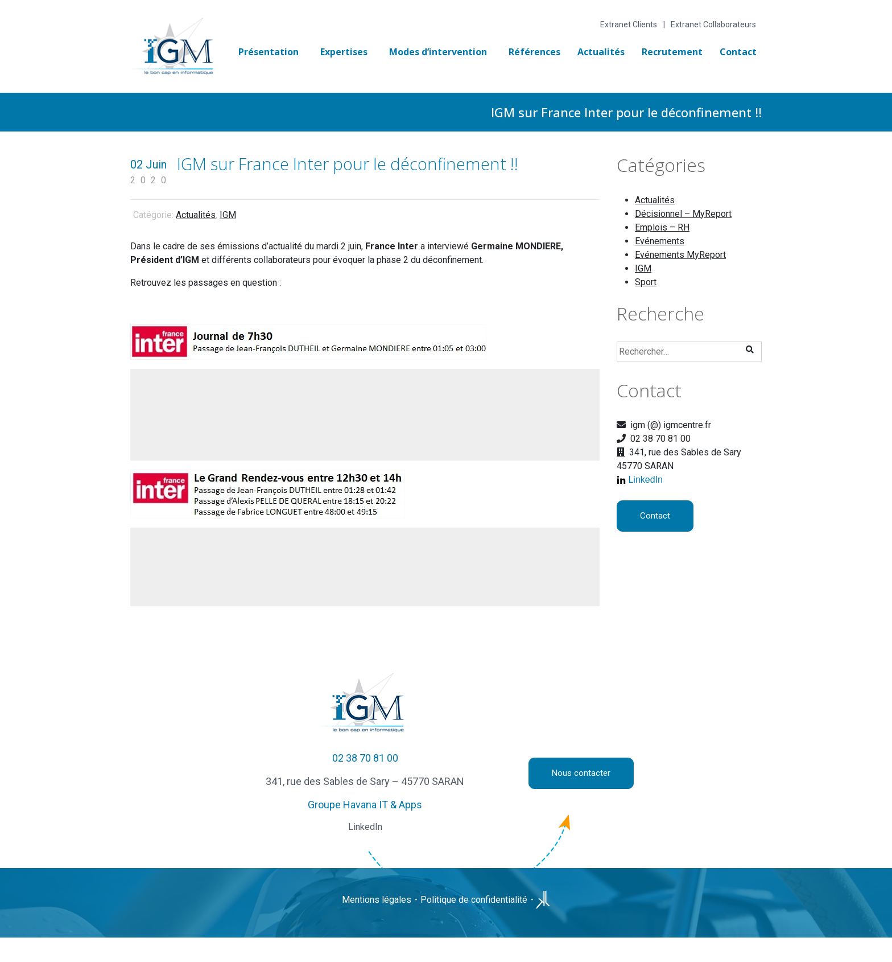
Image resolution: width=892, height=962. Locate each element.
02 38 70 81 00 (365, 758)
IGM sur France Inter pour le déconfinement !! (347, 164)
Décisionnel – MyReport (683, 213)
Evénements (659, 241)
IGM (228, 214)
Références (534, 52)
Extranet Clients (628, 24)
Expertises (343, 52)
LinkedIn (645, 479)
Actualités (601, 52)
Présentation (268, 52)
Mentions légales (376, 899)
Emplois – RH (662, 227)
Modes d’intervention (438, 52)
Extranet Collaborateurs (713, 24)
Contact (738, 52)
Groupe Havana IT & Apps (365, 805)
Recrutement (672, 52)
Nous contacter (581, 773)
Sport (645, 282)
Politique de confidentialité (473, 899)
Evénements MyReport (680, 254)
